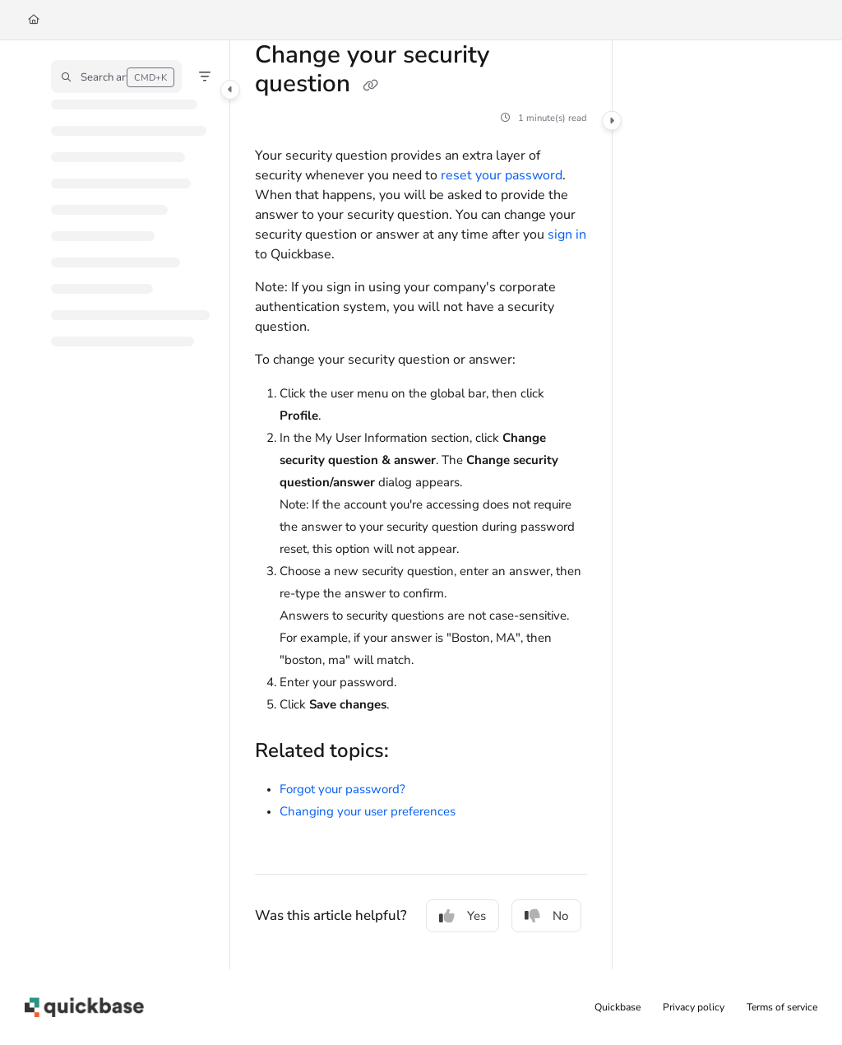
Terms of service (782, 1007)
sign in (567, 234)
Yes (462, 916)
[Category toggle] (230, 90)
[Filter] (205, 76)
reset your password (501, 175)
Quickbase (617, 1007)
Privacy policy (693, 1007)
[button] (116, 76)
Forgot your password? (342, 789)
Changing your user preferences (368, 811)
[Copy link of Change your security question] (370, 85)
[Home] (33, 20)
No (546, 916)
